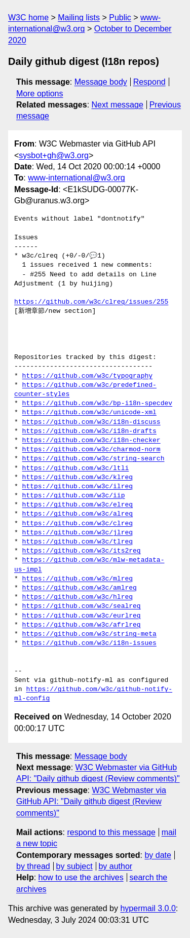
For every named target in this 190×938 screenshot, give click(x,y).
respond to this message (111, 832)
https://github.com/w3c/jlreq (77, 532)
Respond (149, 82)
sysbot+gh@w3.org (54, 155)
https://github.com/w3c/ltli (75, 468)
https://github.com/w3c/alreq (77, 514)
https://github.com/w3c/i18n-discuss (91, 422)
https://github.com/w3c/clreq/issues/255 (91, 302)
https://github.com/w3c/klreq (77, 477)
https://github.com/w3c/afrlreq (81, 625)
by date (157, 855)
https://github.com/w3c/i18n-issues (89, 643)
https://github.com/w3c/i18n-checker (91, 440)
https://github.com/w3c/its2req (81, 551)
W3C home (28, 17)
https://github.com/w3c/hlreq (77, 597)
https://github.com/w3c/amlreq (79, 588)
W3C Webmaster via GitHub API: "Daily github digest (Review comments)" (91, 801)
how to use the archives (81, 877)
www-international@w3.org (76, 177)
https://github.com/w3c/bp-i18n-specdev (97, 403)
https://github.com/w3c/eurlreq (81, 616)
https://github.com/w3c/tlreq (77, 542)
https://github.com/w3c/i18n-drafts (89, 431)
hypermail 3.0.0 (147, 908)
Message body (100, 82)
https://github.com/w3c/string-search (93, 458)
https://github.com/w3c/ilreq (77, 486)
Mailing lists (79, 17)
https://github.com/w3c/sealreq (81, 606)
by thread (33, 866)
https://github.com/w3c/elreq (77, 505)
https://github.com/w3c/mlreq (77, 579)
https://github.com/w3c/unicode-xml (89, 412)
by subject (74, 866)
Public (120, 17)
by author (115, 866)
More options (39, 93)
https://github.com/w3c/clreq (77, 523)
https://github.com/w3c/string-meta (89, 634)
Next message (117, 104)
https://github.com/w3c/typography (87, 376)
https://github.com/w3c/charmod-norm (91, 449)
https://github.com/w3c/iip (73, 495)
